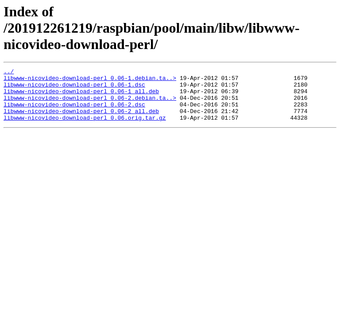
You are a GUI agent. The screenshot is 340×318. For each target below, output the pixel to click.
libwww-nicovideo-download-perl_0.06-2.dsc (74, 112)
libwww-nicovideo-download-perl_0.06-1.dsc (74, 88)
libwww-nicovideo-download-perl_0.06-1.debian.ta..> (90, 80)
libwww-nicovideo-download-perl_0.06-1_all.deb (81, 96)
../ (9, 72)
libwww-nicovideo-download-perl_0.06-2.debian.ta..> (90, 104)
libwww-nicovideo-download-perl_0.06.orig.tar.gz (85, 128)
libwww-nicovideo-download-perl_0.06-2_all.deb (81, 120)
